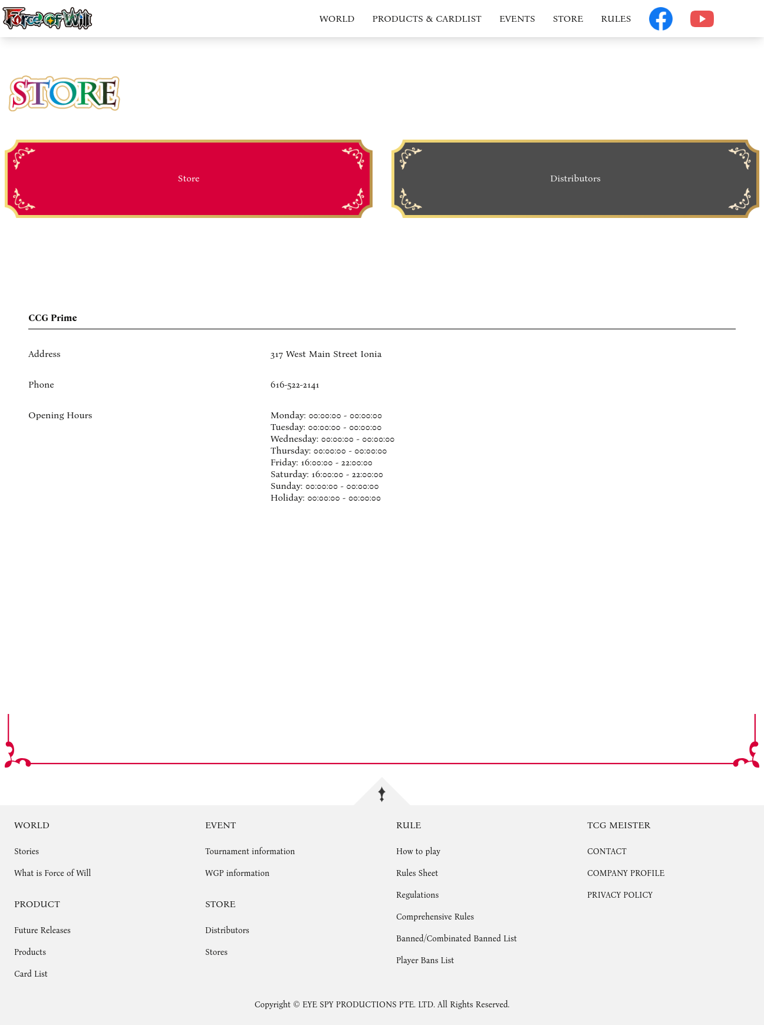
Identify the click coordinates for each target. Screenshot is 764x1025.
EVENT (220, 825)
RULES (616, 18)
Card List (31, 974)
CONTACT (607, 852)
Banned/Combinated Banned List (456, 939)
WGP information (237, 873)
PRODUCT (37, 904)
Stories (26, 852)
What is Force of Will (52, 873)
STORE (568, 18)
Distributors (227, 930)
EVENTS (517, 18)
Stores (216, 952)
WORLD (337, 18)
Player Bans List (425, 960)
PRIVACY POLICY (620, 895)
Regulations (417, 895)
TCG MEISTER (618, 825)
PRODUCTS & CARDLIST (427, 18)
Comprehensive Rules (435, 917)
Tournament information (250, 852)
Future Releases (42, 930)
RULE (408, 825)
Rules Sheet (417, 873)
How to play (418, 852)
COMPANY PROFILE (625, 873)
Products (30, 952)
